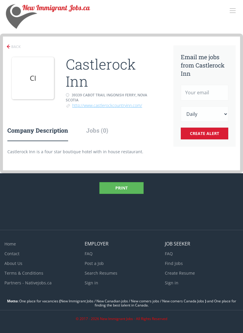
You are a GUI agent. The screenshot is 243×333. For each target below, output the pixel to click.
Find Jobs (174, 263)
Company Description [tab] (37, 130)
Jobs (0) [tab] (97, 130)
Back (15, 46)
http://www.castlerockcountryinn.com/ (107, 105)
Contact (11, 253)
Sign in (91, 283)
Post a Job (94, 263)
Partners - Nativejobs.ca (28, 283)
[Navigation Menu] (233, 10)
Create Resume (180, 273)
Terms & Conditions (23, 273)
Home (10, 244)
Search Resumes (101, 273)
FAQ (89, 253)
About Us (13, 263)
